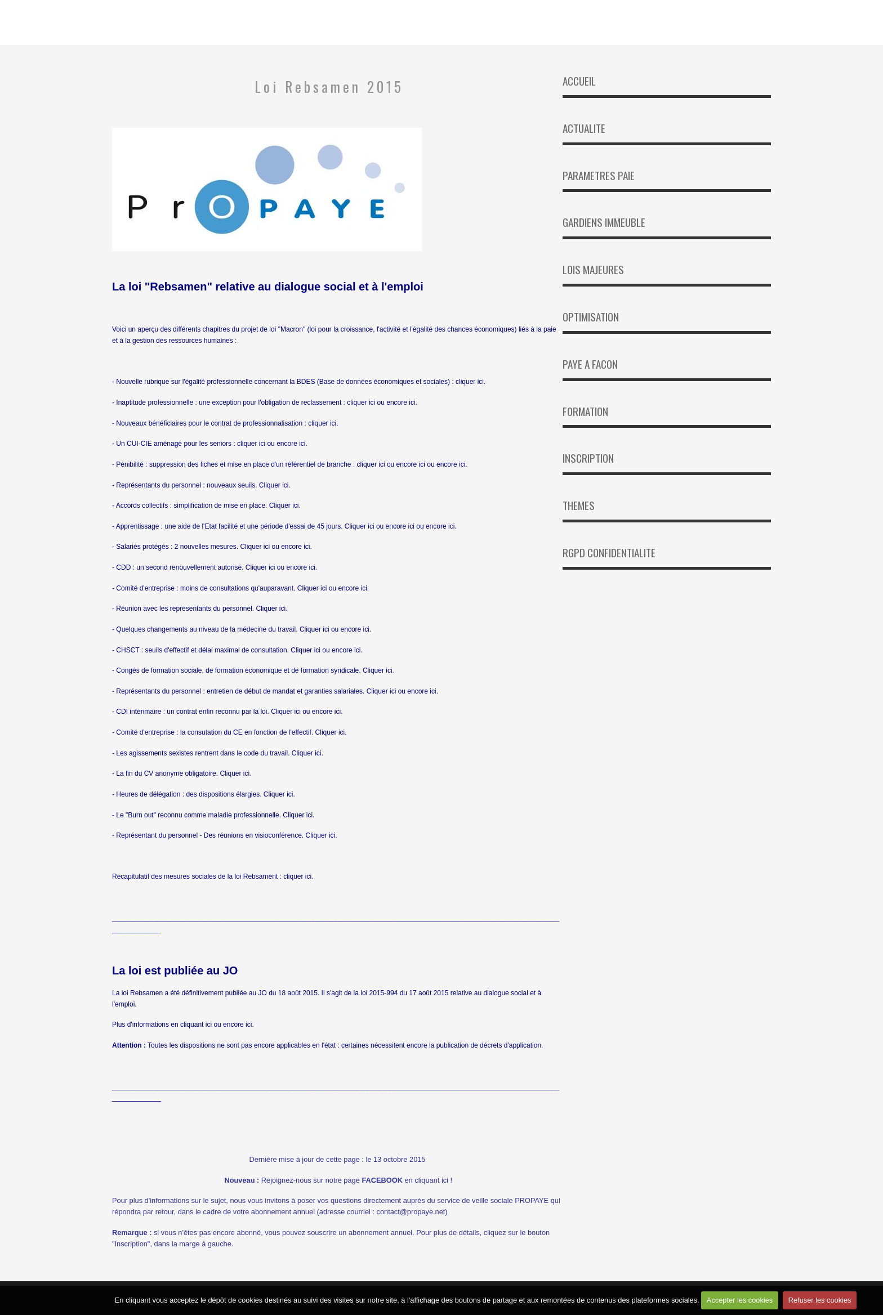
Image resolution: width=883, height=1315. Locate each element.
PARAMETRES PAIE (599, 176)
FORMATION (585, 411)
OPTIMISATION (591, 317)
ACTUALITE (584, 128)
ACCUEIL (579, 81)
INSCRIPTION (588, 458)
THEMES (579, 505)
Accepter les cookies (739, 1302)
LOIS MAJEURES (593, 270)
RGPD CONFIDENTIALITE (609, 553)
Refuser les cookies (820, 1302)
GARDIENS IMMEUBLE (604, 222)
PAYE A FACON (590, 364)
